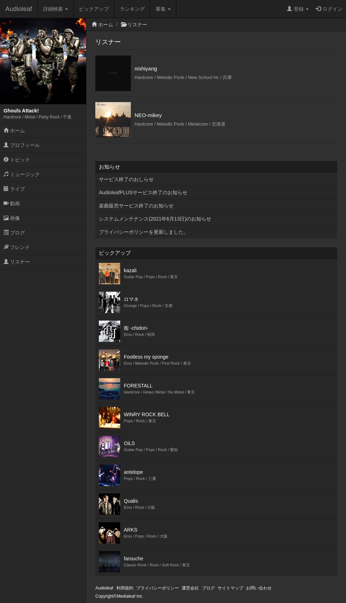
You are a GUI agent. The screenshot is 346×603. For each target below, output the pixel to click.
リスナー (17, 262)
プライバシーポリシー (157, 588)
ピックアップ (94, 9)
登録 (298, 9)
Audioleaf (18, 8)
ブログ (14, 233)
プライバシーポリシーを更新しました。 (143, 232)
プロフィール (22, 145)
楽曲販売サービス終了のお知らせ (136, 205)
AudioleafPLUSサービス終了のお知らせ (143, 192)
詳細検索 (55, 9)
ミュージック (22, 174)
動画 (12, 203)
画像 (12, 218)
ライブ (14, 189)
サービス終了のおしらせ (126, 179)
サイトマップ (230, 588)
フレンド (17, 247)
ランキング (132, 9)
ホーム (14, 130)
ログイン (329, 9)
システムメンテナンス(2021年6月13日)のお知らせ (155, 219)
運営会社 (190, 588)
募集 (163, 9)
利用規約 (124, 588)
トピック (17, 160)
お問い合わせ (259, 588)
